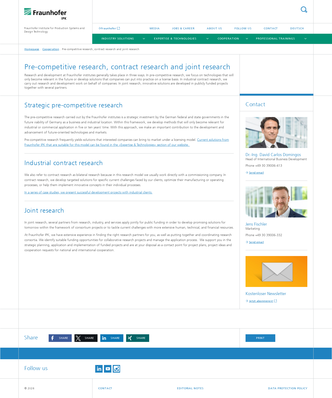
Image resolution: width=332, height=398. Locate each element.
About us (214, 28)
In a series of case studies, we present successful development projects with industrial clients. (88, 192)
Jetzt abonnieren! (261, 301)
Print (260, 338)
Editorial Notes (190, 388)
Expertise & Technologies (175, 38)
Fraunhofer (108, 28)
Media (155, 28)
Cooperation (228, 38)
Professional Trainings (275, 38)
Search (304, 9)
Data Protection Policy (288, 388)
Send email (256, 172)
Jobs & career (183, 28)
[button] (60, 338)
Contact (271, 28)
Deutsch (297, 28)
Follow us (243, 28)
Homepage (31, 49)
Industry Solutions (117, 38)
